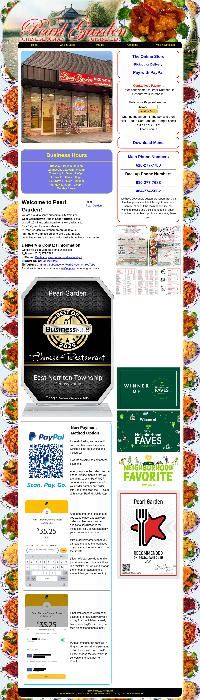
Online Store (67, 44)
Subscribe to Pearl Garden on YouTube (72, 264)
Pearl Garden (94, 205)
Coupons (132, 44)
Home (34, 44)
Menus (100, 44)
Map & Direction (165, 44)
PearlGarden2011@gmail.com (100, 691)
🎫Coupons (68, 268)
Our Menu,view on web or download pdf (58, 257)
